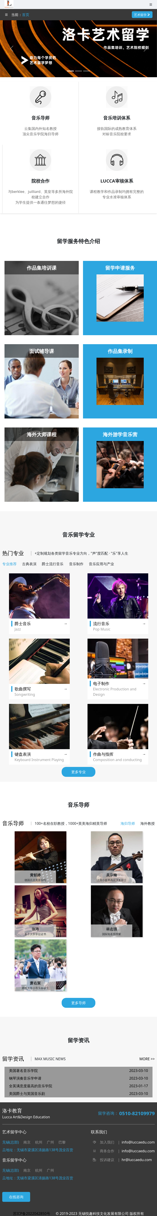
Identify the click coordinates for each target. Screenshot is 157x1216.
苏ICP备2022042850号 (31, 1213)
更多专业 (78, 771)
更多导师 (78, 1002)
